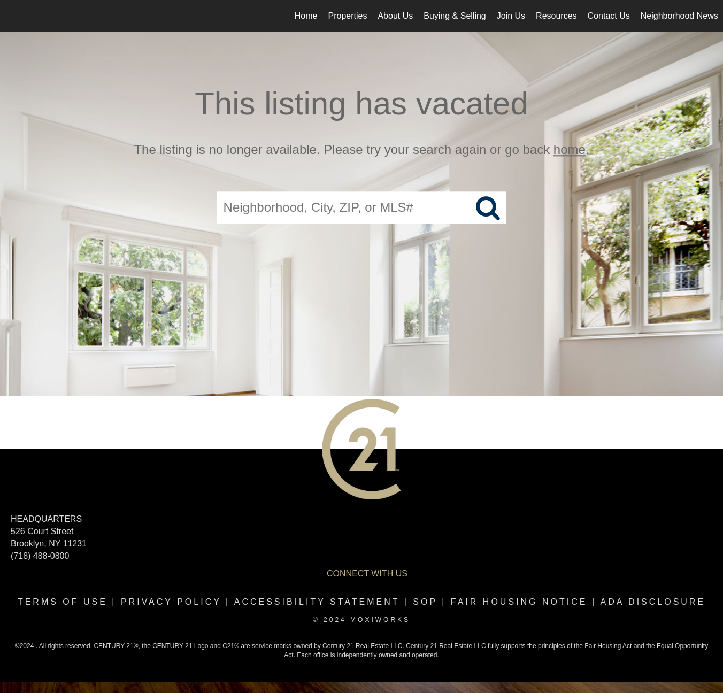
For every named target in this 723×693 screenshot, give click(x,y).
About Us (395, 15)
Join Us (511, 15)
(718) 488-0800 (40, 555)
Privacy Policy (171, 601)
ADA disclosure (653, 601)
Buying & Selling (455, 15)
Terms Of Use (62, 601)
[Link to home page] (13, 16)
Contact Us (609, 15)
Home (306, 15)
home (569, 149)
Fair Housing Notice (519, 601)
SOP (425, 601)
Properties (347, 15)
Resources (556, 15)
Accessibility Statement (317, 601)
